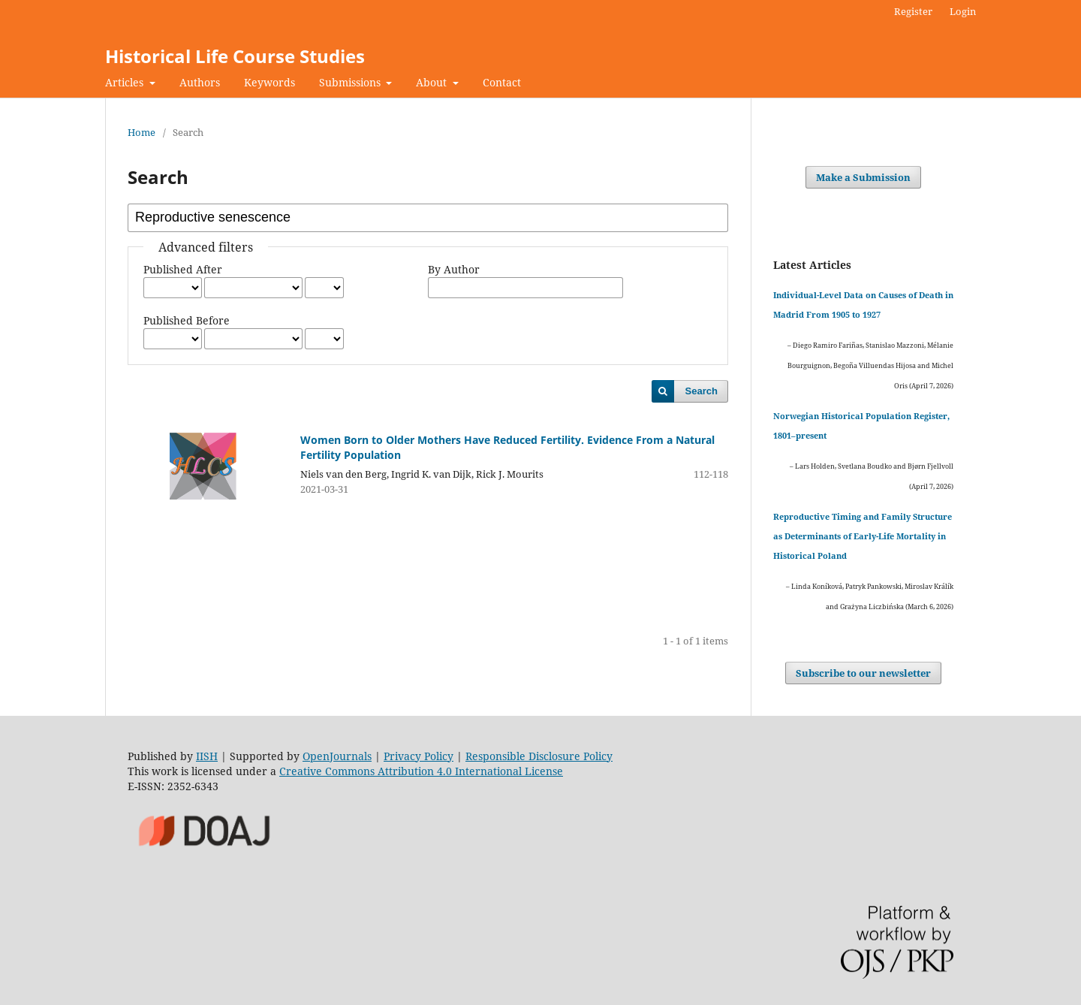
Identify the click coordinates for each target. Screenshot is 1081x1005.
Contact (502, 82)
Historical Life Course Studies (235, 56)
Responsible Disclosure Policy (539, 756)
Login (963, 11)
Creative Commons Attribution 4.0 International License (421, 771)
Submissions (351, 82)
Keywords (269, 82)
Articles (125, 82)
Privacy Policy (418, 756)
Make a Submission (863, 177)
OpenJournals (337, 756)
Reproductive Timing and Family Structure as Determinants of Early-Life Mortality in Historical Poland (862, 536)
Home (141, 132)
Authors (199, 82)
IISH (207, 756)
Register (913, 11)
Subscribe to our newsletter (863, 673)
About (433, 82)
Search (701, 391)
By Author (454, 269)
